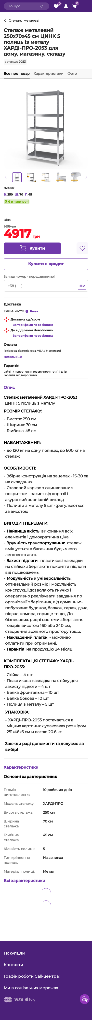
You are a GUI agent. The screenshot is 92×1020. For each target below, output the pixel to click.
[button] (6, 177)
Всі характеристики (24, 880)
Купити (32, 248)
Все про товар (17, 73)
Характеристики (49, 73)
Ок (82, 286)
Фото (72, 73)
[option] (17, 177)
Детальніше (13, 357)
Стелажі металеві (24, 20)
